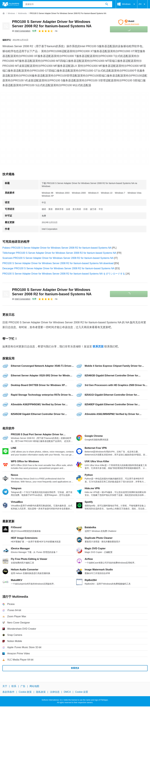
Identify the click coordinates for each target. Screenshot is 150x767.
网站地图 (34, 686)
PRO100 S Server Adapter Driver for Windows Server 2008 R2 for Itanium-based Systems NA (52, 24)
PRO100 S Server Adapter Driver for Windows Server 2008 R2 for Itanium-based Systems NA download (58, 263)
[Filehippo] (10, 4)
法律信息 (55, 692)
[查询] (67, 4)
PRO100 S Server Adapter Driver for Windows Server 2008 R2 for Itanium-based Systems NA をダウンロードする (63, 273)
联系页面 (98, 346)
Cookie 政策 (25, 692)
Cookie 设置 (81, 692)
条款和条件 (8, 692)
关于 (4, 686)
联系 (13, 686)
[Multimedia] (22, 13)
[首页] (3, 13)
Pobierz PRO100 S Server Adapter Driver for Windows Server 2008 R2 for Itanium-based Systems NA (57, 247)
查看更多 (75, 668)
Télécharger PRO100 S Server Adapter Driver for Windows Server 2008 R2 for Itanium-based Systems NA (59, 253)
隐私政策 (41, 692)
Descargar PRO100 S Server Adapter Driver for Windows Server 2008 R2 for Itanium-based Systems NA (58, 268)
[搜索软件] (107, 4)
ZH (142, 4)
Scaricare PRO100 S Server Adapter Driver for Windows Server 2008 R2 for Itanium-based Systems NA (58, 258)
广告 (23, 686)
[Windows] (11, 13)
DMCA (67, 692)
